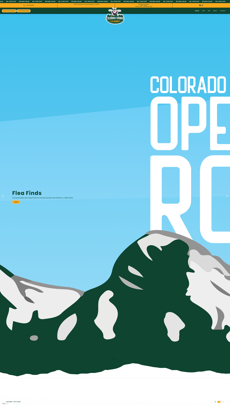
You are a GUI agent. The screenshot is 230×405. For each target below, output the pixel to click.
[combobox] (5, 403)
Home (197, 11)
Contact (222, 11)
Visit (203, 11)
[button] (3, 196)
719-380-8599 (30, 5)
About (215, 11)
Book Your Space (9, 11)
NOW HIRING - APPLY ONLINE (13, 401)
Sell (209, 11)
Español (4, 403)
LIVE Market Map (23, 11)
